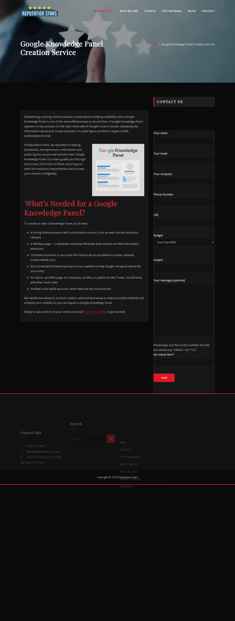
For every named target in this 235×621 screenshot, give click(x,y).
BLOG (192, 11)
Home (153, 48)
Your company (184, 233)
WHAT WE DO (103, 11)
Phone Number (184, 254)
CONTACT (208, 11)
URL (184, 274)
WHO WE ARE (129, 11)
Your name (184, 192)
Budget (184, 294)
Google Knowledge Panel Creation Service (188, 48)
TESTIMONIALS (171, 11)
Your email (184, 213)
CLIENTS (150, 11)
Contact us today (95, 355)
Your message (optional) (184, 361)
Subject (184, 319)
